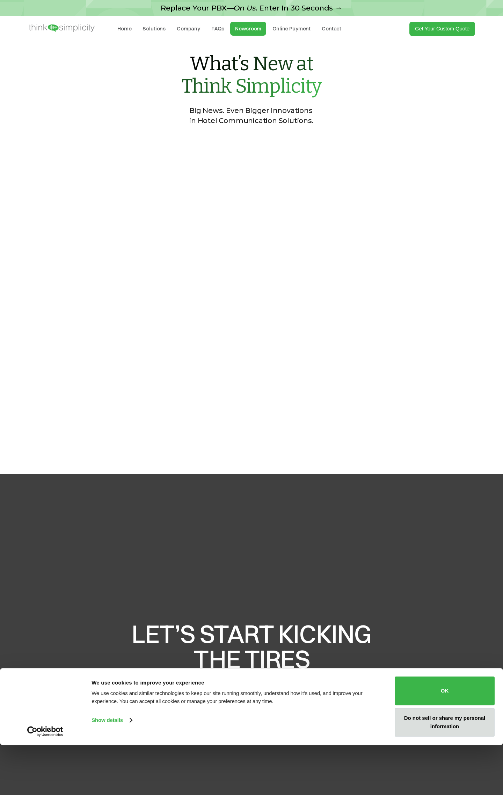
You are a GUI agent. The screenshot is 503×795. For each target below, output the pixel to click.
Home (124, 28)
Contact (331, 28)
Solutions (154, 28)
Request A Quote (251, 714)
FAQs (217, 28)
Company (188, 28)
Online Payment (291, 28)
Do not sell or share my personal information (445, 772)
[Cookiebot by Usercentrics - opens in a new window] (45, 781)
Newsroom (248, 28)
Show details (107, 770)
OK (445, 741)
